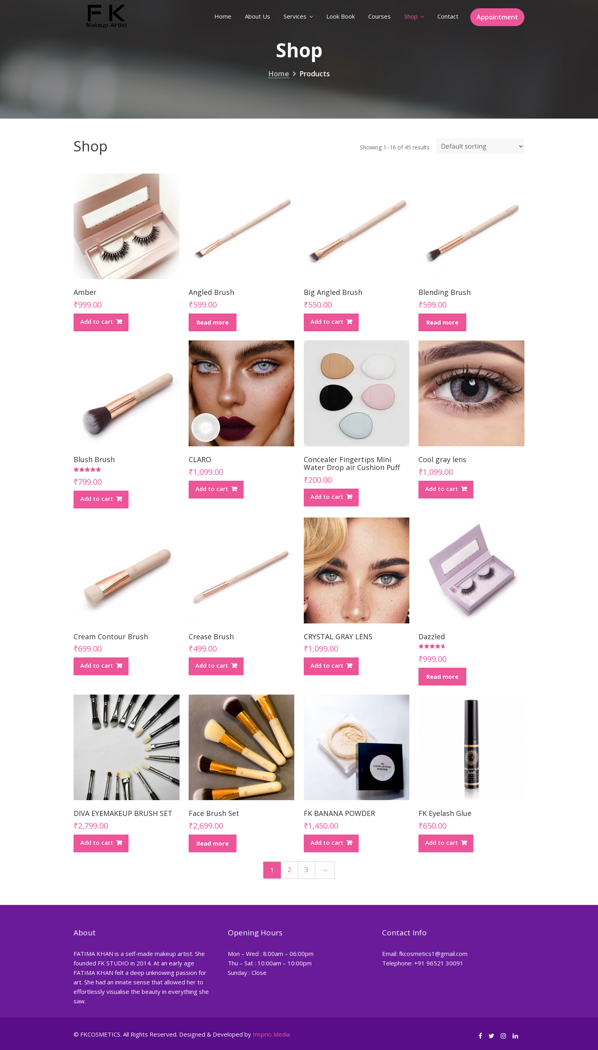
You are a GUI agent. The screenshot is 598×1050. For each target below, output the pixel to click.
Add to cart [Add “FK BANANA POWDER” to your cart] (326, 842)
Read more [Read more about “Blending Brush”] (442, 322)
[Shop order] (480, 146)
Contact (447, 16)
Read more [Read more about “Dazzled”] (442, 676)
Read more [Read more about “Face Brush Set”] (213, 843)
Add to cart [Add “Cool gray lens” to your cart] (441, 489)
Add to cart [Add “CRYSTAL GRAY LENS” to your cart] (326, 665)
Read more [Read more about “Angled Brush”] (213, 322)
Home (222, 16)
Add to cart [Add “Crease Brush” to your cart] (211, 665)
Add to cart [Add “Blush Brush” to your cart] (96, 498)
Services (295, 16)
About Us (257, 16)
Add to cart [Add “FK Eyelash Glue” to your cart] (441, 842)
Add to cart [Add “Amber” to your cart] (96, 321)
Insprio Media (271, 1034)
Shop (411, 16)
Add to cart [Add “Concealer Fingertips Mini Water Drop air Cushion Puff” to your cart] (326, 496)
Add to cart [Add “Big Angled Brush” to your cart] (326, 321)
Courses (379, 16)
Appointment (497, 17)
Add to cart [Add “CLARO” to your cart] (211, 489)
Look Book (340, 16)
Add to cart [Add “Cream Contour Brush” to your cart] (96, 665)
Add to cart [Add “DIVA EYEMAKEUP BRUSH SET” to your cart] (96, 842)
